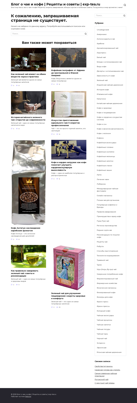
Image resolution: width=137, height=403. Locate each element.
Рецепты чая (102, 242)
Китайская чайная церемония (109, 103)
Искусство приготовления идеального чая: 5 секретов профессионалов (65, 122)
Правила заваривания (106, 212)
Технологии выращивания (108, 256)
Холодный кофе (103, 311)
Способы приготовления (107, 251)
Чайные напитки (104, 325)
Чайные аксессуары (105, 315)
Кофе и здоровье (104, 108)
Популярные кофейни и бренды (107, 206)
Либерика (101, 184)
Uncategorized (103, 30)
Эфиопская (101, 348)
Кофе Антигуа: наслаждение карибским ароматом (25, 229)
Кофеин (100, 138)
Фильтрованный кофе (106, 292)
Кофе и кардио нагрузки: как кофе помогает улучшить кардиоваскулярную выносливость (68, 166)
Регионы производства (107, 226)
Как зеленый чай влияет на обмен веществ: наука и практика (28, 75)
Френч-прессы (103, 306)
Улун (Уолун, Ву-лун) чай (106, 269)
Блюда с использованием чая (109, 62)
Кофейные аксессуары (106, 143)
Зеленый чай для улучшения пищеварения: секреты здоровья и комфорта (68, 296)
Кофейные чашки (104, 170)
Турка (99, 265)
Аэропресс (101, 53)
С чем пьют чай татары (104, 383)
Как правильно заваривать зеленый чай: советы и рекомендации (24, 273)
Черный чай (102, 338)
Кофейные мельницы (106, 156)
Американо (102, 34)
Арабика (100, 44)
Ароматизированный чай (107, 48)
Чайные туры (102, 334)
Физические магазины (106, 288)
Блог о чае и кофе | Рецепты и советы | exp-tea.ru (55, 4)
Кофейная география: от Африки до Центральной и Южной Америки (68, 73)
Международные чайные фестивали (107, 190)
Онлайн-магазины (104, 196)
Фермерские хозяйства (107, 283)
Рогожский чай (101, 380)
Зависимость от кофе (106, 76)
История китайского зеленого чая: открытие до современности (28, 118)
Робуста (100, 246)
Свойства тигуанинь (104, 366)
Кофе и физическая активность (110, 129)
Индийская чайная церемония (110, 85)
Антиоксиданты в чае (106, 39)
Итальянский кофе (105, 94)
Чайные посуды (103, 329)
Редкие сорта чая (104, 230)
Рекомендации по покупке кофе (108, 236)
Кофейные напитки (105, 161)
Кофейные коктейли (105, 152)
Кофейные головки (105, 147)
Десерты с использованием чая (110, 71)
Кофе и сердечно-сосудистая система (109, 118)
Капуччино (101, 99)
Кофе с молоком (104, 133)
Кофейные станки (104, 166)
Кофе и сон (101, 124)
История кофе (103, 90)
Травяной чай (103, 260)
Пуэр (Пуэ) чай (103, 221)
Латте (99, 175)
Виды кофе (101, 67)
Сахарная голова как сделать (107, 370)
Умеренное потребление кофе (110, 274)
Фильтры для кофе (105, 297)
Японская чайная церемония (109, 352)
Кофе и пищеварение (106, 113)
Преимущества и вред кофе (109, 216)
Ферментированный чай (107, 279)
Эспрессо (101, 343)
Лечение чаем (103, 179)
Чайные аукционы (104, 320)
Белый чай (101, 57)
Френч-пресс (102, 302)
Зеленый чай (102, 80)
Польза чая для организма (108, 200)
